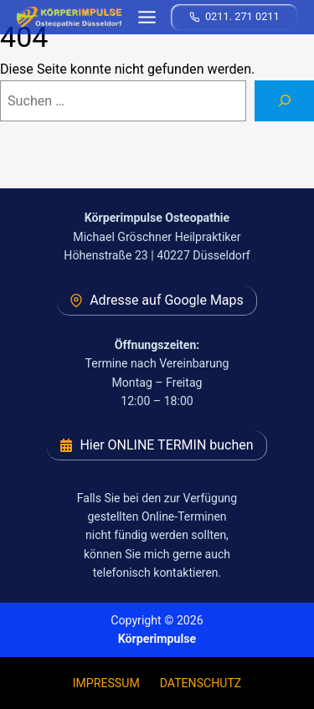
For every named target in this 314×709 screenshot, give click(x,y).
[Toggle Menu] (147, 17)
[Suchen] (284, 101)
